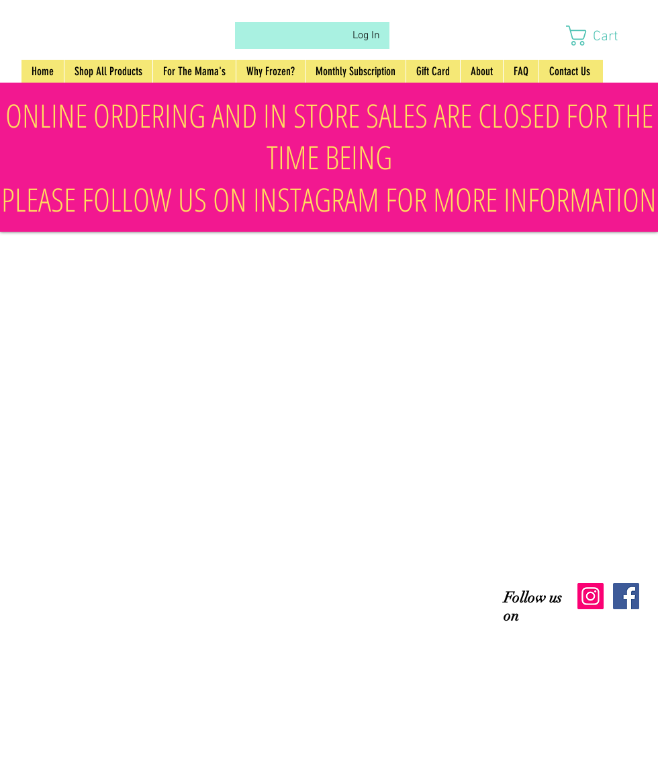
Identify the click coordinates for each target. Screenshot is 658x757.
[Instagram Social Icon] (590, 596)
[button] (604, 36)
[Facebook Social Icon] (626, 596)
